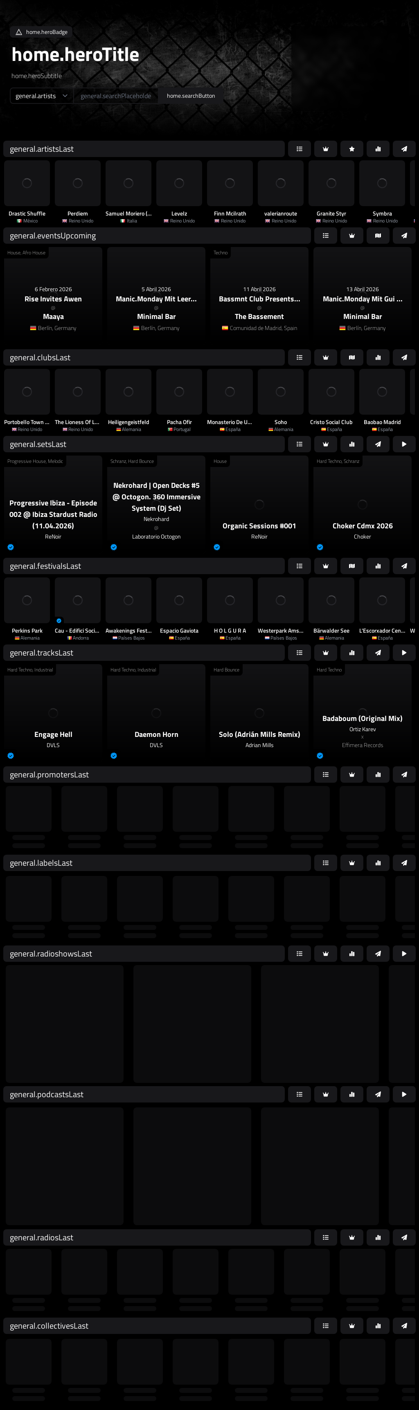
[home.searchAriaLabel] (116, 96)
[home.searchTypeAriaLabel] (41, 96)
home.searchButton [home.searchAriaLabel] (191, 95)
